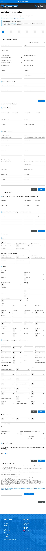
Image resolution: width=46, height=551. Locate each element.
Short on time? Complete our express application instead (12, 18)
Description (3, 328)
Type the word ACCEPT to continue (7, 492)
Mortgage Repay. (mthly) (5, 282)
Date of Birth (27, 50)
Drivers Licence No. (28, 60)
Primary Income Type (6, 243)
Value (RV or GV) (27, 272)
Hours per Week (5, 145)
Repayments (3, 372)
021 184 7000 (7, 527)
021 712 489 (7, 534)
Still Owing (33, 372)
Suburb (26, 119)
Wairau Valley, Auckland (27, 523)
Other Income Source (20, 248)
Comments (3, 426)
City (3, 124)
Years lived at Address (29, 124)
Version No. (5, 65)
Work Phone (3, 75)
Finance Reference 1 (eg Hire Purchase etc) (8, 85)
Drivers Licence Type (6, 60)
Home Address (5, 119)
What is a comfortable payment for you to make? (30, 431)
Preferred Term (5, 431)
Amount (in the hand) (21, 243)
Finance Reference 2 (27, 85)
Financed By (15, 310)
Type (2, 345)
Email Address (28, 75)
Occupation (4, 140)
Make (13, 305)
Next (41, 101)
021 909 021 (7, 523)
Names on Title (3, 277)
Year (2, 305)
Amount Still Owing (27, 310)
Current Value (3, 310)
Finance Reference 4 (27, 90)
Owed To (32, 367)
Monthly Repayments (39, 310)
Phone (26, 154)
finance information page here (12, 23)
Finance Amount (5, 416)
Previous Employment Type (11, 161)
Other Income (3, 248)
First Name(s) (4, 45)
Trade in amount (34, 416)
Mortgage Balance (27, 277)
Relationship (27, 200)
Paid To (25, 345)
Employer (27, 140)
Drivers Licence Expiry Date (28, 65)
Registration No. (38, 305)
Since (26, 135)
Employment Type (11, 137)
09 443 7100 (40, 6)
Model (25, 305)
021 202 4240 (7, 530)
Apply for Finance (29, 494)
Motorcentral (31, 548)
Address (4, 149)
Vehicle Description (6, 421)
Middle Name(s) (26, 45)
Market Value (15, 328)
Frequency (37, 345)
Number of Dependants (30, 55)
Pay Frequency (35, 243)
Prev (33, 189)
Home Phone (3, 70)
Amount (14, 345)
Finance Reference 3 (4, 90)
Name (3, 200)
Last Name (4, 50)
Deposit (17, 416)
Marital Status (5, 55)
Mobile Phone (26, 70)
